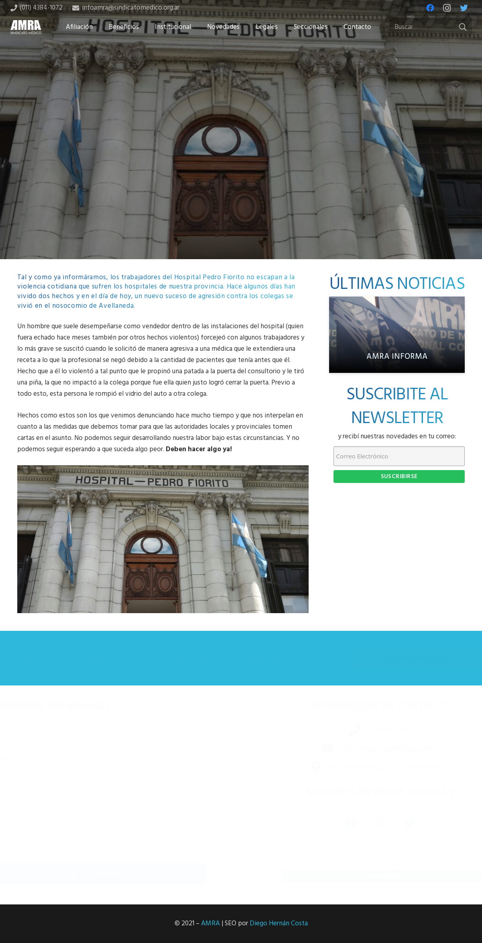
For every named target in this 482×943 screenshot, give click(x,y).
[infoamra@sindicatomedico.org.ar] (317, 749)
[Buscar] (430, 27)
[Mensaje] (116, 829)
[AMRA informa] (397, 335)
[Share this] (215, 196)
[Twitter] (464, 8)
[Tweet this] (241, 196)
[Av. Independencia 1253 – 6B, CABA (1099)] (305, 768)
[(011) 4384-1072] (344, 731)
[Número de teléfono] (116, 785)
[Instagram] (447, 8)
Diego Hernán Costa (279, 923)
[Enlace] (26, 27)
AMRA (210, 923)
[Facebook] (430, 8)
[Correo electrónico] (116, 759)
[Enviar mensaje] (116, 873)
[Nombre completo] (116, 733)
